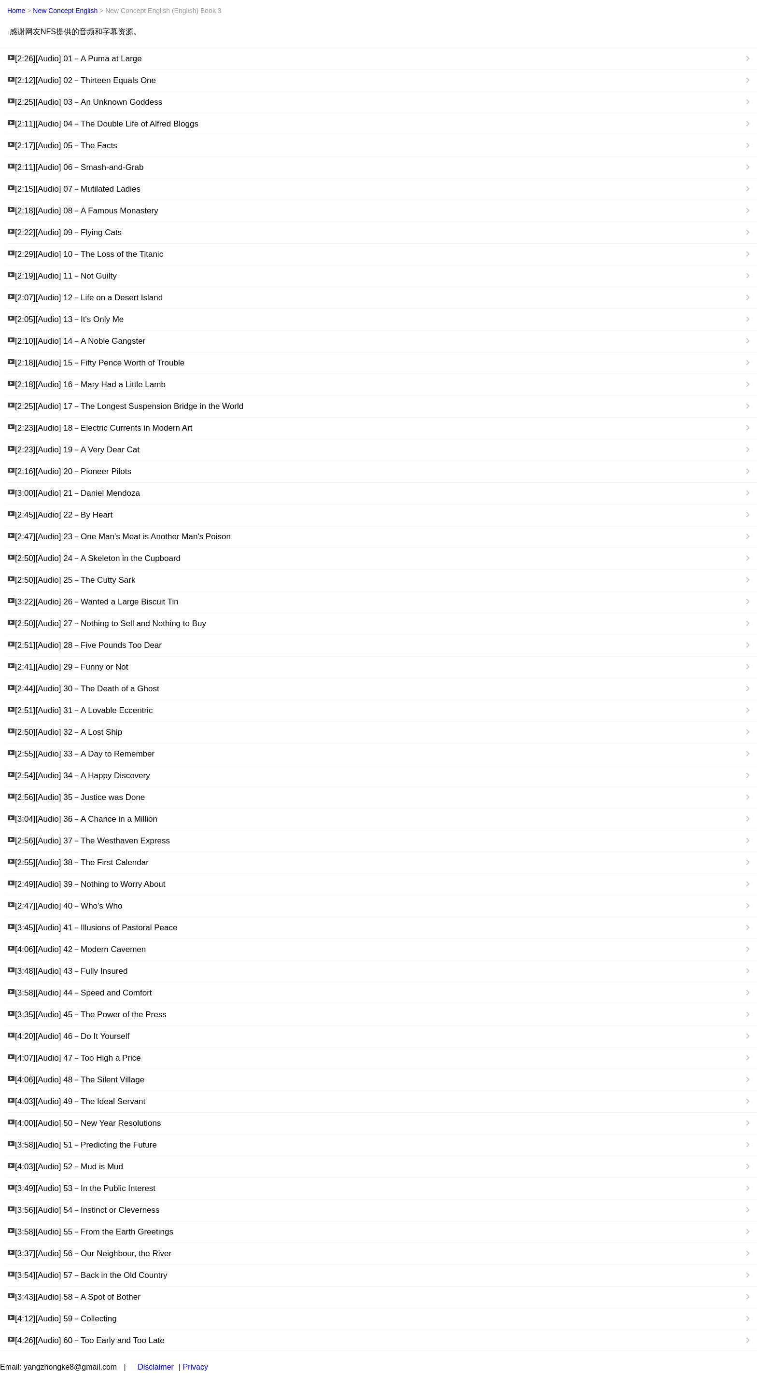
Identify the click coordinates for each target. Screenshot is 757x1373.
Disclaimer (156, 1367)
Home (16, 10)
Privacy (195, 1367)
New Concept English (65, 10)
